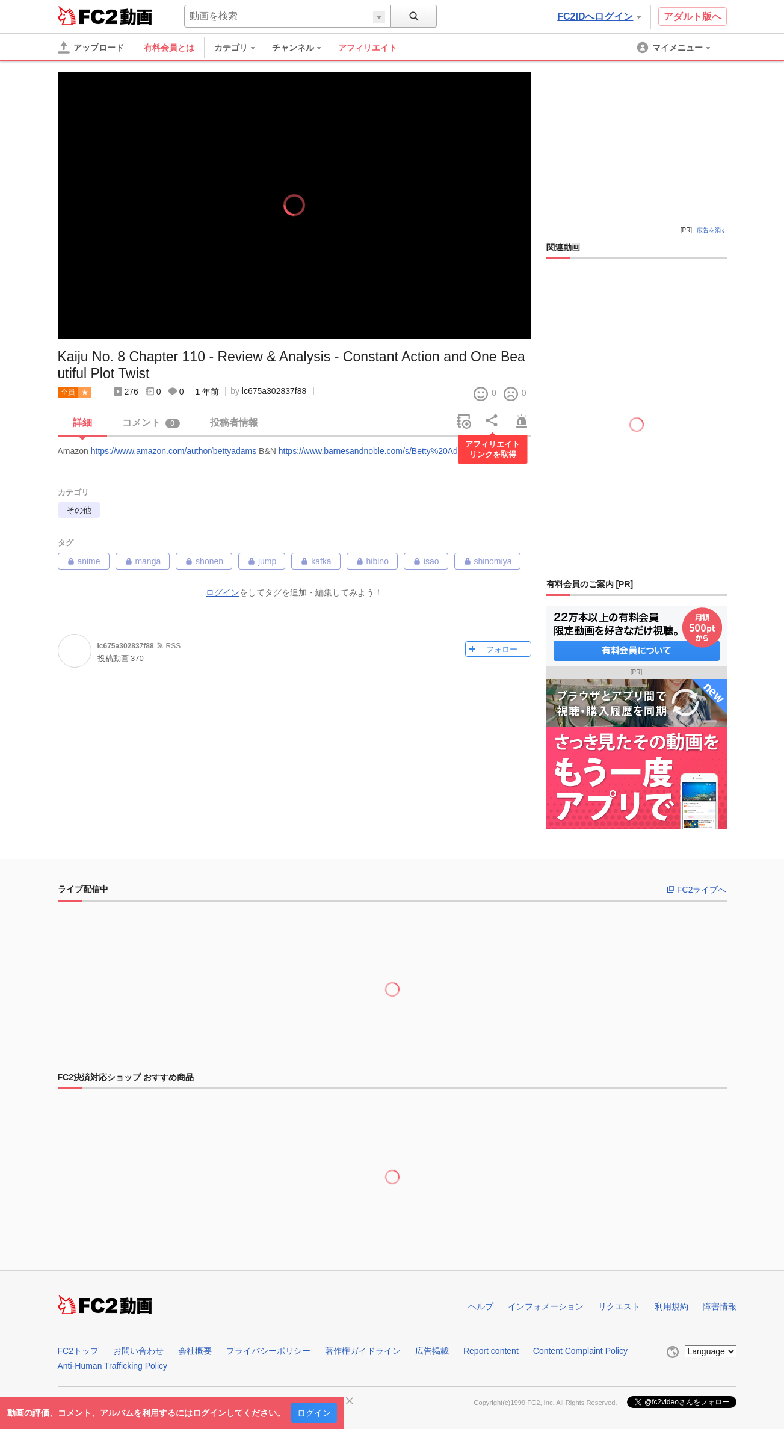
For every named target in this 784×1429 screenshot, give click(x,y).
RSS (173, 646)
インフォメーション (546, 1306)
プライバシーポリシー (268, 1351)
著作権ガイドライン (363, 1351)
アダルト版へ (692, 16)
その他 (78, 510)
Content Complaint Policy (580, 1351)
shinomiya (487, 561)
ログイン (314, 1413)
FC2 (87, 15)
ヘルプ (480, 1306)
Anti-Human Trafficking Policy (113, 1366)
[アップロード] (91, 47)
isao (426, 561)
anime (83, 561)
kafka (315, 561)
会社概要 (195, 1351)
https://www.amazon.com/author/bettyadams (173, 451)
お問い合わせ (138, 1351)
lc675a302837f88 (274, 391)
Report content (491, 1351)
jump (261, 561)
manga (143, 561)
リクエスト (619, 1306)
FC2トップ (78, 1351)
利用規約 (671, 1306)
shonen (204, 561)
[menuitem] (240, 47)
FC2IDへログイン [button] (598, 16)
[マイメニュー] (674, 47)
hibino (372, 561)
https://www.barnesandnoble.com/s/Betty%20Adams (376, 451)
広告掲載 (432, 1351)
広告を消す (712, 230)
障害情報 (719, 1306)
